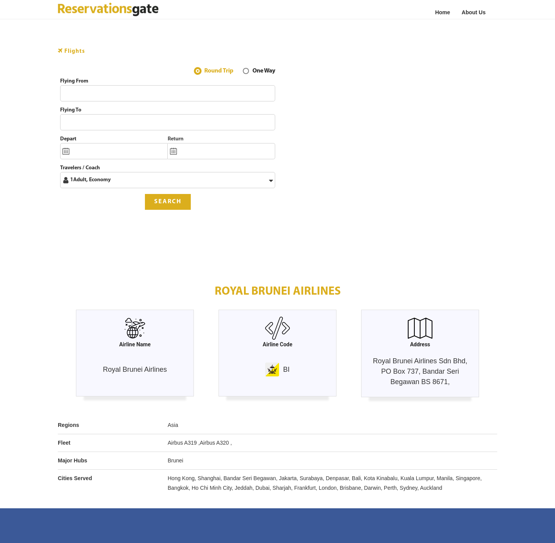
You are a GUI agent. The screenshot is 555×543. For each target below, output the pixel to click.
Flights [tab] (71, 51)
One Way (263, 72)
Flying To (70, 110)
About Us (474, 12)
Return (175, 139)
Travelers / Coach (80, 168)
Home (442, 12)
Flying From (74, 81)
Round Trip (219, 72)
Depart (68, 139)
